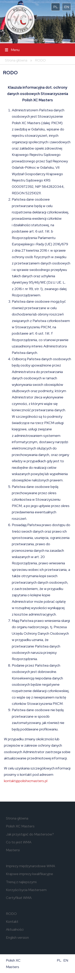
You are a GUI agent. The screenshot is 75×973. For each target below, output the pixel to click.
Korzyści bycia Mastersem (26, 889)
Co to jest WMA (18, 842)
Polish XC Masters (20, 826)
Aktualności (14, 929)
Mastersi (13, 850)
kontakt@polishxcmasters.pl (25, 781)
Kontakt (12, 921)
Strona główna (16, 60)
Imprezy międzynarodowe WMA (30, 866)
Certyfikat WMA (19, 897)
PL (55, 7)
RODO (40, 60)
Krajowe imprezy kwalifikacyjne (29, 874)
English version (17, 937)
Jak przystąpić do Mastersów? (30, 834)
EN (66, 7)
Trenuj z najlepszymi (21, 882)
